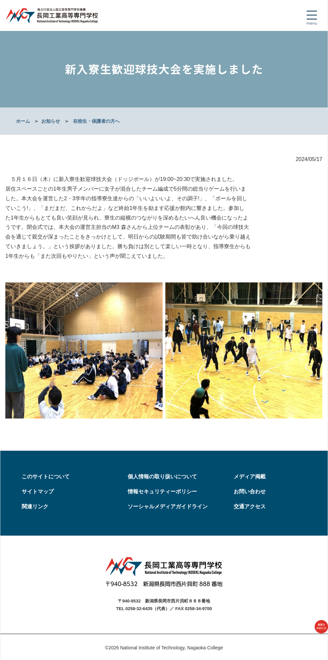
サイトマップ (38, 491)
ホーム (23, 121)
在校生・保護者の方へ (96, 121)
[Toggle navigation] (311, 17)
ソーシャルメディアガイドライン (168, 506)
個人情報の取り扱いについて (162, 476)
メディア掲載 (250, 476)
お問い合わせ (250, 491)
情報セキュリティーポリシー (162, 491)
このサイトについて (46, 476)
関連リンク (35, 506)
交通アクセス (250, 506)
